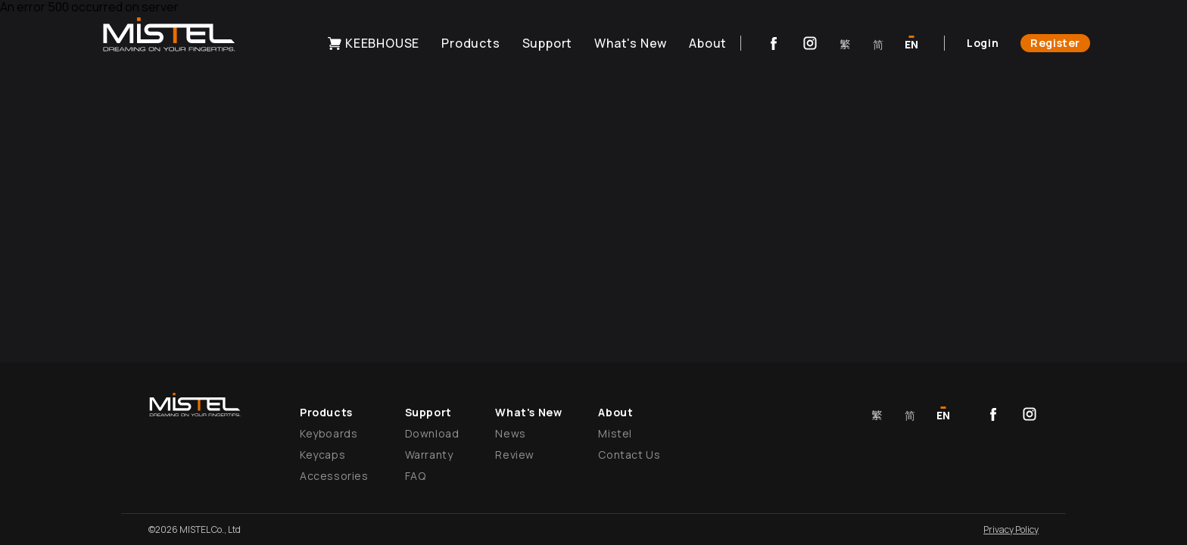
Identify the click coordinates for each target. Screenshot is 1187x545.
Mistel (615, 433)
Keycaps (322, 454)
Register (1055, 43)
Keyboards (328, 433)
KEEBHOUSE (373, 43)
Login (983, 43)
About (708, 43)
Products (470, 43)
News (510, 433)
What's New (630, 43)
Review (514, 454)
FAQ (415, 476)
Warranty (429, 454)
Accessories (334, 476)
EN (911, 44)
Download (432, 433)
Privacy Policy (1011, 529)
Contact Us (629, 454)
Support (547, 43)
